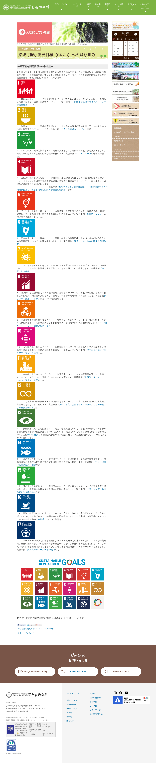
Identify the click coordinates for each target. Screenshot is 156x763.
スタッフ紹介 (119, 144)
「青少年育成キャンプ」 (73, 129)
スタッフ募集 (118, 5)
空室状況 (118, 128)
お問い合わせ (95, 698)
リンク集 (118, 149)
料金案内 (98, 5)
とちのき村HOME (24, 44)
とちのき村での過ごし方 (124, 132)
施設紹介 (88, 5)
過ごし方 (70, 721)
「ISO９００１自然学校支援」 (72, 187)
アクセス (70, 712)
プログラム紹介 (120, 153)
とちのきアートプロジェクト (145, 6)
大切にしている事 (41, 44)
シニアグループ (83, 153)
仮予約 (69, 717)
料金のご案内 (72, 708)
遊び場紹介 (71, 704)
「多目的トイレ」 (93, 214)
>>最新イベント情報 (130, 58)
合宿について (119, 158)
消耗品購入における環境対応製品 (75, 404)
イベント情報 (77, 5)
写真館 (117, 136)
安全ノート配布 (32, 380)
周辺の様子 (118, 140)
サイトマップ (131, 5)
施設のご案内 (72, 700)
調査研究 (107, 5)
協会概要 (93, 702)
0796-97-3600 (78, 671)
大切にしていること (62, 5)
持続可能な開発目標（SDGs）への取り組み (36, 629)
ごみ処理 (40, 519)
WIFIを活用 (33, 435)
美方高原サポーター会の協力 (41, 549)
